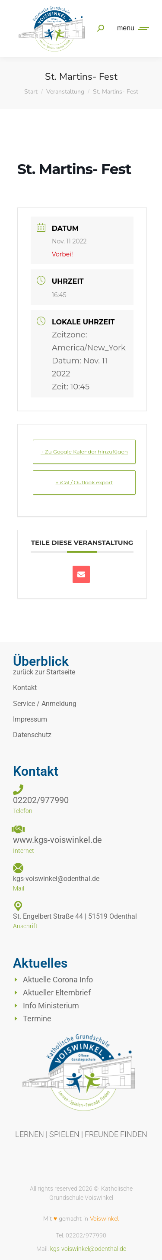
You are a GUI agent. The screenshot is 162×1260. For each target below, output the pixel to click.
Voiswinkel (104, 1219)
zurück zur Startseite (44, 672)
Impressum (30, 719)
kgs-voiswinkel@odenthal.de (88, 1248)
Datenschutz (32, 735)
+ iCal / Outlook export (84, 482)
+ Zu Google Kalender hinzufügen (84, 451)
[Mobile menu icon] (131, 28)
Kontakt (25, 687)
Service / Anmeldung (44, 704)
